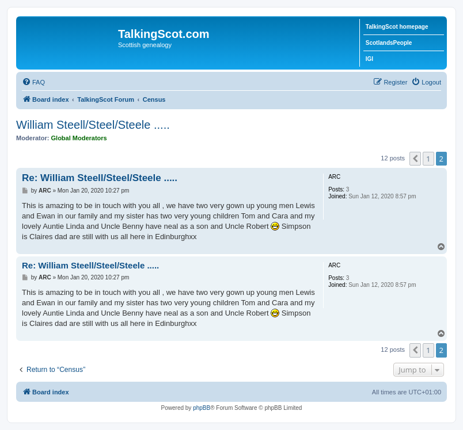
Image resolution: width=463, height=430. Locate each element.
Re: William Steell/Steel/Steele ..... (99, 177)
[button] (415, 159)
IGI (369, 59)
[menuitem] (33, 82)
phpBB (201, 408)
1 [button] (428, 158)
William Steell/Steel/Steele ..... (93, 124)
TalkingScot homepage (397, 27)
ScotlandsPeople (389, 43)
